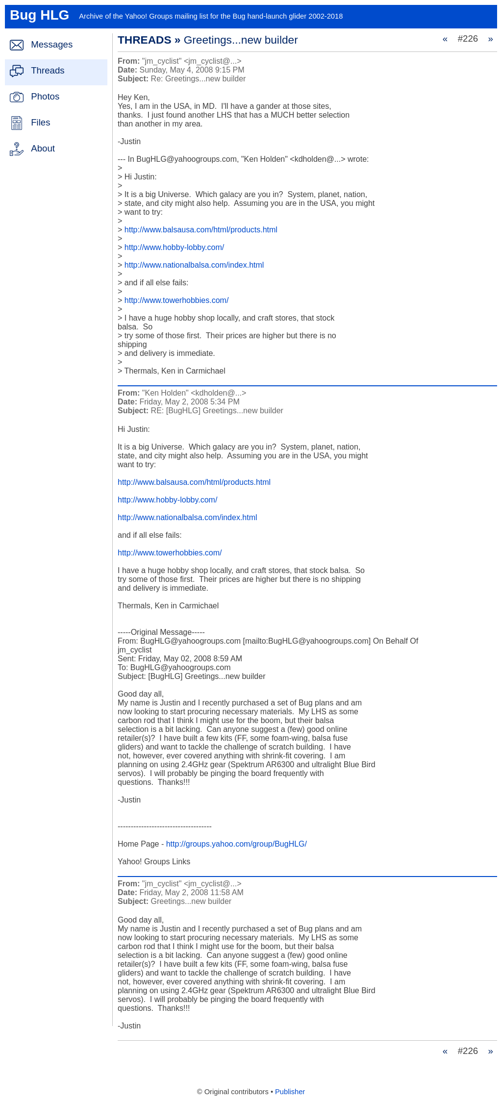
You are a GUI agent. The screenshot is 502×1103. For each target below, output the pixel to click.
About (43, 148)
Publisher (290, 1092)
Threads (47, 70)
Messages (52, 44)
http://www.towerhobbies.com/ (177, 300)
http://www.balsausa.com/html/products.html (201, 230)
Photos (45, 96)
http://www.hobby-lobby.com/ (174, 247)
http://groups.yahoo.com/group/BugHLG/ (236, 844)
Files (40, 122)
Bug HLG (39, 15)
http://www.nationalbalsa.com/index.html (194, 265)
